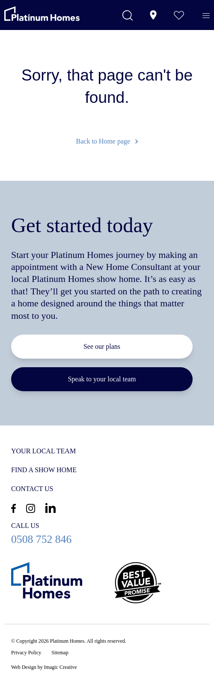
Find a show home (44, 469)
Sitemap (59, 653)
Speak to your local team (102, 379)
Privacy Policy (26, 653)
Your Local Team (43, 451)
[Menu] (206, 16)
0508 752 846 (107, 533)
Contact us (32, 488)
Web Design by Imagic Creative (44, 667)
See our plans (101, 346)
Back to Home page (107, 141)
